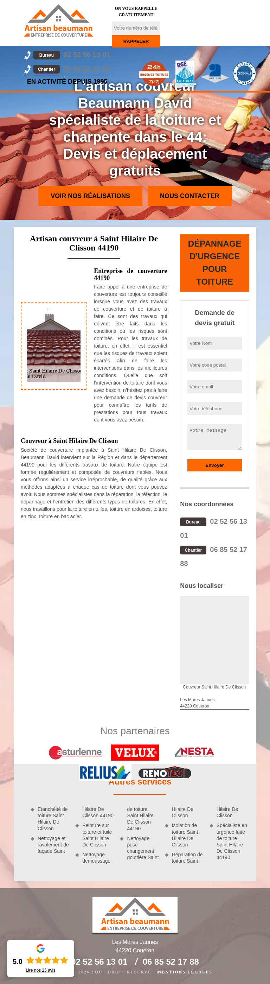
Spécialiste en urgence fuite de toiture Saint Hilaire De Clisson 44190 (232, 841)
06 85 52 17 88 (71, 68)
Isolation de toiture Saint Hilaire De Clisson (185, 835)
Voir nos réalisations (90, 195)
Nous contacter (189, 195)
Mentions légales (184, 972)
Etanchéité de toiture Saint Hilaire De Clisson (53, 818)
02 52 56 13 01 (71, 54)
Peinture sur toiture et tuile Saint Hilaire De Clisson (97, 835)
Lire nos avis (40, 970)
